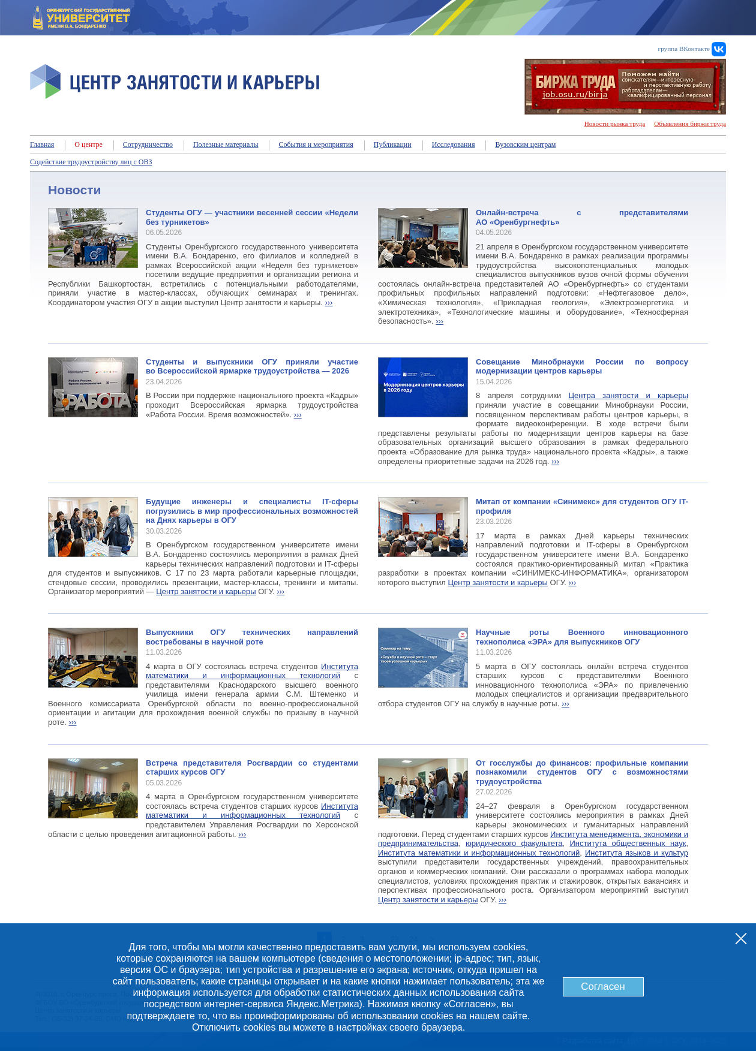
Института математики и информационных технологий (252, 671)
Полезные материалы (226, 144)
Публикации (393, 144)
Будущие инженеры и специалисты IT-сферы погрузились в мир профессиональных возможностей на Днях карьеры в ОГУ (252, 511)
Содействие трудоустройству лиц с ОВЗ (91, 162)
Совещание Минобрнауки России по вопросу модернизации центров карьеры (582, 366)
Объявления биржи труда (690, 123)
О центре (88, 144)
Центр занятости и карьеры (206, 591)
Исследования (453, 144)
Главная (42, 144)
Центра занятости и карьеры (628, 395)
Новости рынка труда (615, 123)
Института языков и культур (636, 852)
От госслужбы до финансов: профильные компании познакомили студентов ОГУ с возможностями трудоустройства (582, 772)
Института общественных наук (627, 843)
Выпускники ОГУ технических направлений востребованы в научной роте (252, 637)
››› (328, 302)
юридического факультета (514, 843)
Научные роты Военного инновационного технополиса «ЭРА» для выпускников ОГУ (582, 637)
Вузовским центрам (525, 144)
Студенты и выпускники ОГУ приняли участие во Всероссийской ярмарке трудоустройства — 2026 (252, 366)
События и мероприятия (315, 144)
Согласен (603, 986)
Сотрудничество (148, 144)
